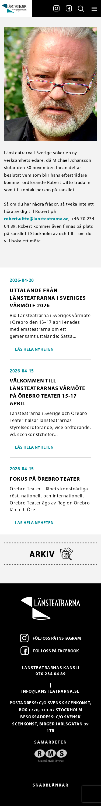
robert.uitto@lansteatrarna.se (36, 218)
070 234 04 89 (51, 673)
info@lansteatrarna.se (50, 691)
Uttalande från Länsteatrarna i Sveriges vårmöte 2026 (48, 298)
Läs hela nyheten (34, 349)
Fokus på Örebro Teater (45, 478)
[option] (50, 755)
